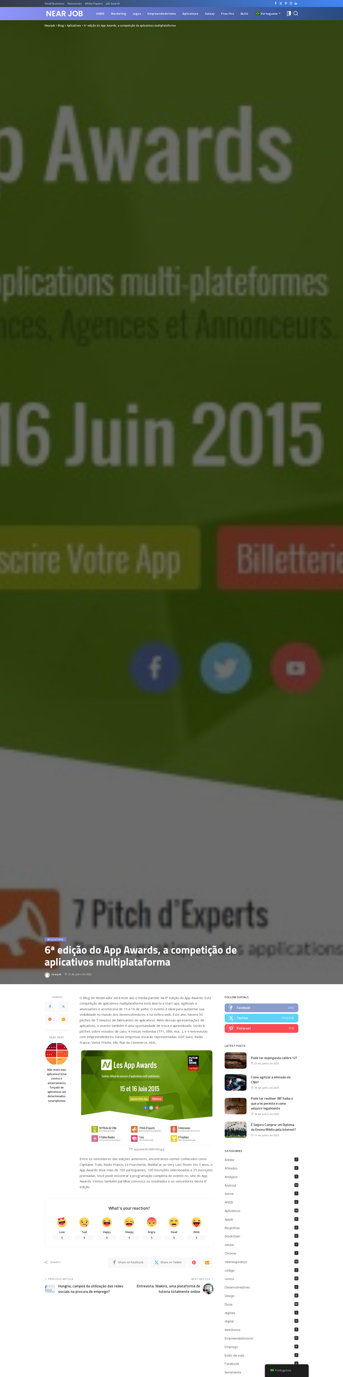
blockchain (232, 1236)
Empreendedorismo (239, 1338)
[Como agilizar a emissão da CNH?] (236, 1082)
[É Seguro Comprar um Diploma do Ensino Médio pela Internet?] (236, 1130)
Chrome (230, 1253)
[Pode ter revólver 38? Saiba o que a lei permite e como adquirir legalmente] (236, 1106)
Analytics (231, 1177)
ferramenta (233, 1372)
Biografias (232, 1228)
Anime (229, 1194)
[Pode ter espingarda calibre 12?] (236, 1060)
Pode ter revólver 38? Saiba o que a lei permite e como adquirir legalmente (272, 1103)
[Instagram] (290, 3)
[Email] (63, 1019)
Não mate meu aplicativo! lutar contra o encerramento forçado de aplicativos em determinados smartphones (57, 1085)
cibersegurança (236, 1262)
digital (229, 1321)
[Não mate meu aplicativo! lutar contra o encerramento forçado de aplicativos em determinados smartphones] (56, 1053)
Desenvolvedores (237, 1287)
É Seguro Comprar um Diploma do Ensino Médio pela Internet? (273, 1127)
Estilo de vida (234, 1356)
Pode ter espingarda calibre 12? (274, 1057)
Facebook (232, 1364)
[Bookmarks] (288, 13)
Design (229, 1296)
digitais (230, 1313)
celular (229, 1245)
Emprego (231, 1347)
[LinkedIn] (295, 3)
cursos (229, 1279)
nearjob (56, 974)
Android (230, 1185)
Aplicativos (55, 939)
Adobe (229, 1160)
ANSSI (229, 1202)
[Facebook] (275, 3)
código (230, 1270)
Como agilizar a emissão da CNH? (270, 1080)
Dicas (229, 1304)
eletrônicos (232, 1330)
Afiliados (231, 1168)
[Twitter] (280, 3)
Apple (229, 1219)
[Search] (295, 13)
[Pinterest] (285, 3)
